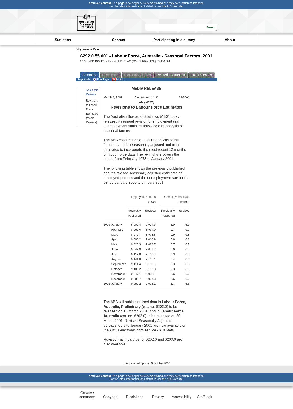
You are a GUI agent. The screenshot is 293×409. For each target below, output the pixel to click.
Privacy (158, 397)
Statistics (63, 40)
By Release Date (88, 49)
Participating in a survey (174, 40)
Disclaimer (134, 397)
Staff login (205, 397)
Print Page (101, 79)
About (230, 40)
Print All (118, 79)
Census (118, 40)
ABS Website (174, 6)
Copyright (110, 397)
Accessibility (181, 397)
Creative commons (87, 395)
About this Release (92, 92)
